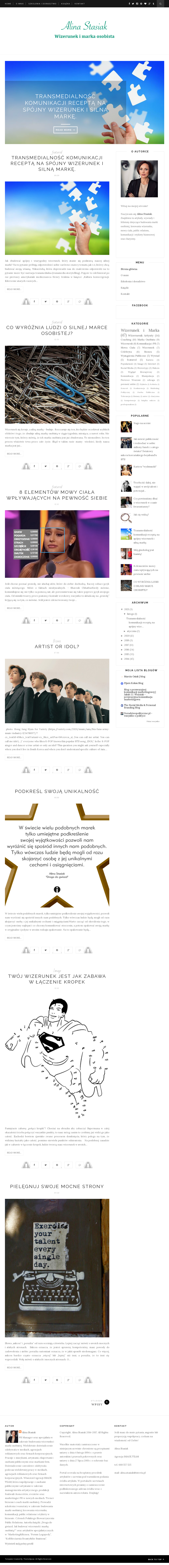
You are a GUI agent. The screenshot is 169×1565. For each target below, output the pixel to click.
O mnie (20, 3)
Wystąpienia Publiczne (133, 355)
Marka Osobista (146, 339)
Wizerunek (148, 347)
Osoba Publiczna (146, 392)
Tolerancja (125, 396)
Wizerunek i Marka (140, 330)
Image (57, 972)
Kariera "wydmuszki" (145, 466)
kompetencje (130, 400)
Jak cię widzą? (141, 514)
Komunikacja (127, 376)
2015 (126, 654)
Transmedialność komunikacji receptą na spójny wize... (140, 622)
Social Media (127, 368)
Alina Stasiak (29, 1434)
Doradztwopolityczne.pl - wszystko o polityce (138, 714)
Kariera (149, 359)
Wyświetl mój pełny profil (19, 1546)
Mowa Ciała (128, 347)
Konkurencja (139, 388)
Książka (65, 3)
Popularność (127, 363)
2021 (126, 609)
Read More (84, 116)
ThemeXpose (29, 1561)
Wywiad (155, 355)
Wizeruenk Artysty (141, 335)
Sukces (155, 368)
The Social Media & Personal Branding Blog (140, 706)
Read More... (14, 289)
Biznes (57, 642)
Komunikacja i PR (146, 343)
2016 (126, 649)
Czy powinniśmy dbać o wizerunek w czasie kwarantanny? (146, 502)
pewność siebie (128, 384)
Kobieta (153, 384)
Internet (152, 363)
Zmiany (136, 396)
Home (8, 3)
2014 (126, 658)
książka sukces (148, 400)
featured (57, 152)
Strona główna (129, 269)
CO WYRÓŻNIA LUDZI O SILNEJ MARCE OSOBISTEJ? (146, 585)
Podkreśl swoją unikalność (57, 792)
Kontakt (80, 3)
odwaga (151, 380)
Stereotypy (142, 368)
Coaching (126, 339)
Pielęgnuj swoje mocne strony (57, 1188)
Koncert (124, 388)
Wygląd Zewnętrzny (140, 372)
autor (145, 396)
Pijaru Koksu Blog (133, 683)
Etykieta (143, 384)
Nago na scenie (142, 423)
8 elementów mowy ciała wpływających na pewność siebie (146, 570)
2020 (127, 635)
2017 (126, 645)
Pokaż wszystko (153, 721)
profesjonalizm (127, 404)
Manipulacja (148, 376)
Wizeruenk (127, 343)
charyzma (155, 396)
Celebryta (126, 351)
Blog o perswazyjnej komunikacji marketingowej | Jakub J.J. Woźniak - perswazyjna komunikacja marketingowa (140, 694)
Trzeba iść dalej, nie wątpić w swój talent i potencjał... (145, 486)
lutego (130, 613)
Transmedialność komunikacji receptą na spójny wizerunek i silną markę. (84, 96)
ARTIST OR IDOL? (57, 647)
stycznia (131, 631)
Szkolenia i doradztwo (42, 3)
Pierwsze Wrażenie (131, 380)
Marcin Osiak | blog (134, 676)
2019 (126, 640)
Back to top (156, 1561)
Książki (124, 287)
